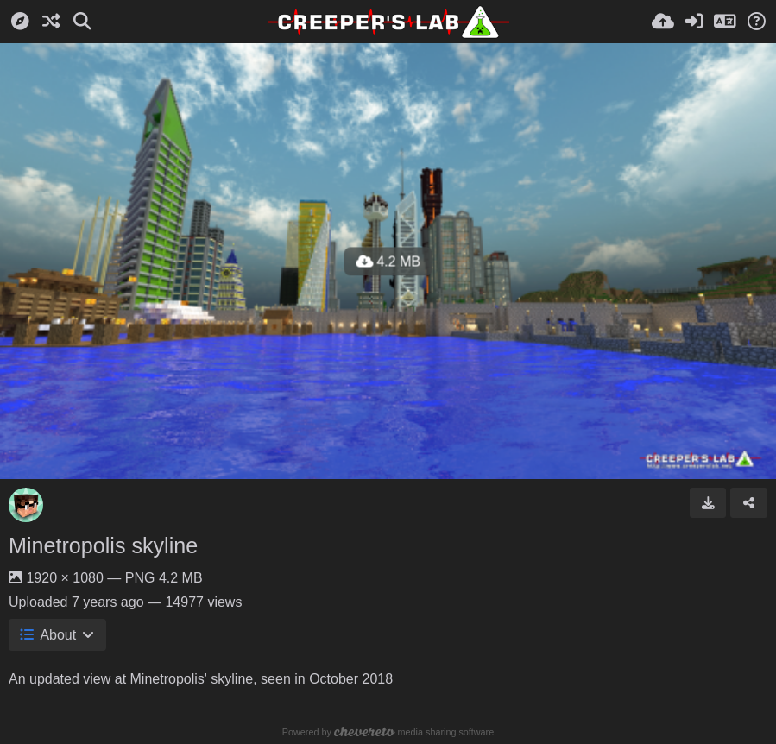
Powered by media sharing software (388, 732)
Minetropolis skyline (103, 545)
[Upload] (663, 21)
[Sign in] (694, 21)
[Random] (51, 21)
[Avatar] (26, 505)
